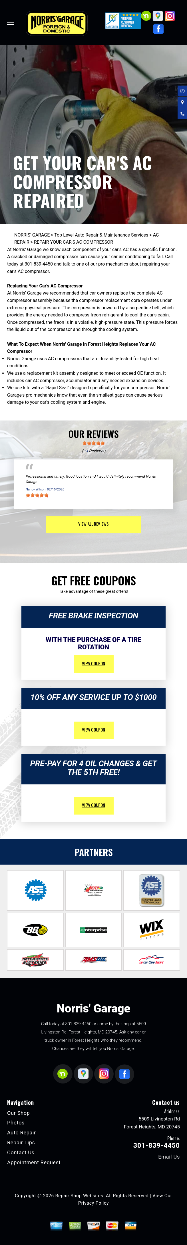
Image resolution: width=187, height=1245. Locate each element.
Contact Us (21, 1152)
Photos (16, 1123)
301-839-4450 (39, 264)
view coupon (93, 663)
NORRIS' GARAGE (32, 235)
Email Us (169, 1156)
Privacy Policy (93, 1203)
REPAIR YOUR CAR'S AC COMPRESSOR (73, 242)
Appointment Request (34, 1162)
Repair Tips (21, 1142)
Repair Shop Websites (79, 1195)
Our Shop (18, 1113)
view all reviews (93, 524)
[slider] (93, 443)
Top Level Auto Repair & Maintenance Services (101, 235)
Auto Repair (21, 1133)
